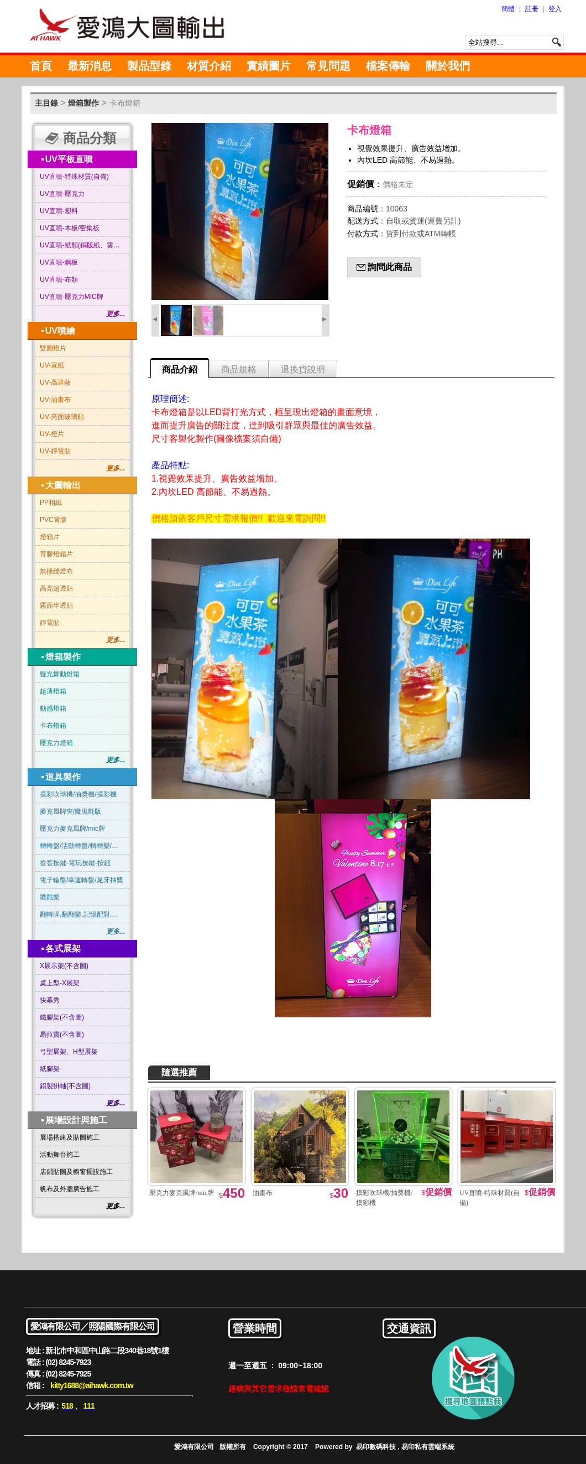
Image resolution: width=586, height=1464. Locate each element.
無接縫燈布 (56, 571)
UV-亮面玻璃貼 (62, 417)
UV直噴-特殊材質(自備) (74, 176)
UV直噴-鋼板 (59, 262)
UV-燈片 (52, 434)
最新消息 (89, 66)
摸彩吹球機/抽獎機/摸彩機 (78, 794)
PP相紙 (51, 502)
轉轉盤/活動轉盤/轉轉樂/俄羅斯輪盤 (82, 846)
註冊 (531, 9)
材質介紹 (209, 66)
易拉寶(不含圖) (62, 1034)
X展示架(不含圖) (64, 966)
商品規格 (239, 369)
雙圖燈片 (53, 348)
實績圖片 (269, 66)
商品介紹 (179, 369)
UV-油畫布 (55, 399)
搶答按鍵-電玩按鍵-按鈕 (75, 863)
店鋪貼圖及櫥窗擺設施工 (76, 1172)
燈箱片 (50, 537)
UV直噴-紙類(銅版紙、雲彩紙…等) (82, 245)
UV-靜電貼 (55, 451)
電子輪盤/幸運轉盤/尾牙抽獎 (81, 880)
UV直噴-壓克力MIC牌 (71, 297)
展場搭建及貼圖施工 (70, 1137)
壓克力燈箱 (56, 743)
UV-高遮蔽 (55, 382)
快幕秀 (50, 1000)
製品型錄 (149, 66)
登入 (555, 9)
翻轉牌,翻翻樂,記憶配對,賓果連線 (82, 914)
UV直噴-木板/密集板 (70, 228)
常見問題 (328, 66)
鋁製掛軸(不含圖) (65, 1086)
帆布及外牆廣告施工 (70, 1189)
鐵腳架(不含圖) (62, 1017)
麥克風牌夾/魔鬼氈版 (70, 811)
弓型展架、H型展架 (69, 1052)
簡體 (508, 9)
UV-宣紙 (52, 365)
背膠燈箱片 (56, 554)
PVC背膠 (53, 520)
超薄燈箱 (53, 691)
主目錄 (46, 103)
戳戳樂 (50, 897)
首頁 (41, 66)
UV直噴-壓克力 (62, 194)
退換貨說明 (303, 369)
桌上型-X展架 (60, 983)
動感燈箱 (53, 708)
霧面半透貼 (56, 605)
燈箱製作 (83, 103)
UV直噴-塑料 (59, 211)
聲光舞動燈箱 (60, 674)
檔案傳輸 (388, 66)
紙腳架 (50, 1069)
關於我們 (448, 66)
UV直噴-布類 (59, 279)
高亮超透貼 (56, 588)
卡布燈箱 (124, 103)
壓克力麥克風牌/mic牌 (72, 828)
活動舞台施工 (60, 1154)
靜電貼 (50, 623)
